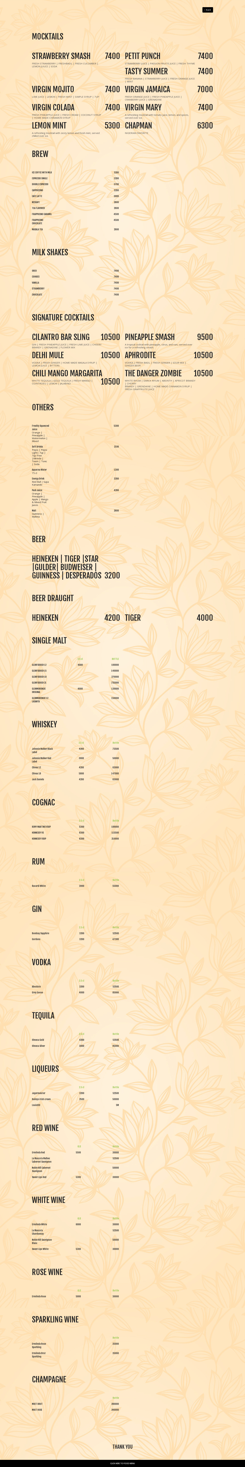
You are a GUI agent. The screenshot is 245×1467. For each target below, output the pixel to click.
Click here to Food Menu (122, 1463)
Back (207, 9)
